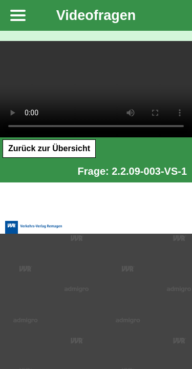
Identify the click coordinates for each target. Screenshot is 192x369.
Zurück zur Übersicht (49, 148)
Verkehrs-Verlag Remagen (34, 213)
